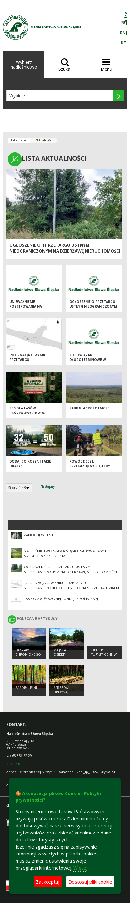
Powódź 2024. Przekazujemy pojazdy (89, 463)
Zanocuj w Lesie (39, 534)
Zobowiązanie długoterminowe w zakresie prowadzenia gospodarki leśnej (89, 362)
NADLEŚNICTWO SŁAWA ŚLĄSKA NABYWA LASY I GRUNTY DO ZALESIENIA (65, 553)
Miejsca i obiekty (60, 652)
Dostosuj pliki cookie (90, 882)
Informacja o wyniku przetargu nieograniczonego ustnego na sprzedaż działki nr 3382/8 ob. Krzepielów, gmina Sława (71, 588)
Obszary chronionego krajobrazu (28, 654)
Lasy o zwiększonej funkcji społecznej (61, 598)
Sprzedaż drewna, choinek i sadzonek (62, 694)
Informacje (18, 140)
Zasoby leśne (26, 687)
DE (123, 43)
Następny (48, 486)
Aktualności (43, 140)
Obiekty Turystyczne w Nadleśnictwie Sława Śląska (104, 657)
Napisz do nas (17, 763)
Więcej (80, 868)
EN (122, 33)
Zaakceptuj (47, 882)
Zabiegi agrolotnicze (89, 408)
